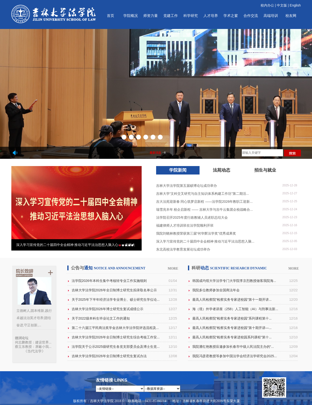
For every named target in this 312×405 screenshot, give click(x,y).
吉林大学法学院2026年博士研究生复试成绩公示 (107, 309)
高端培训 (270, 16)
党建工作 (170, 16)
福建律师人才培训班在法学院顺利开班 (185, 225)
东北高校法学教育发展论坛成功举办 (183, 249)
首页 (110, 16)
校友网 (290, 16)
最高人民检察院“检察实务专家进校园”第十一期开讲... (232, 299)
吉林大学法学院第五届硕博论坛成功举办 (186, 186)
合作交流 (250, 16)
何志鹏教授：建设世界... (33, 342)
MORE (173, 268)
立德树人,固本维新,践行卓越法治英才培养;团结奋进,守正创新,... (34, 318)
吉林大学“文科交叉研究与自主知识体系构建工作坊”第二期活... (202, 194)
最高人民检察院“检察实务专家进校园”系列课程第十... (232, 318)
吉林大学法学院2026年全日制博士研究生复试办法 (109, 356)
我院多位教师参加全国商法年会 (216, 290)
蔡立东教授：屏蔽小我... (33, 347)
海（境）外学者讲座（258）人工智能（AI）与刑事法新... (235, 309)
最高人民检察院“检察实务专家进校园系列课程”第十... (232, 337)
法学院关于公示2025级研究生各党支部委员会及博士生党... (116, 347)
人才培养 (210, 16)
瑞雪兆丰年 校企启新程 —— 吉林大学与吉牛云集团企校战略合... (204, 209)
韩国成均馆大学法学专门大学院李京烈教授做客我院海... (234, 281)
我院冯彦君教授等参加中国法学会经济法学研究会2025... (234, 356)
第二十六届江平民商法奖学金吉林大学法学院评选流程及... (115, 328)
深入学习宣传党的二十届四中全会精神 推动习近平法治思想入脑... (205, 241)
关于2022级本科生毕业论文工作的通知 (101, 318)
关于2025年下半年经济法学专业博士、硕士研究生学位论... (116, 299)
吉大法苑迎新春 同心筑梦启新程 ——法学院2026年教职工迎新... (204, 201)
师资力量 (150, 16)
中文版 (282, 5)
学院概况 (130, 16)
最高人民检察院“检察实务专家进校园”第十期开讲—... (232, 328)
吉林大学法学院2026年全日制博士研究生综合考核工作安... (116, 337)
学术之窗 (230, 16)
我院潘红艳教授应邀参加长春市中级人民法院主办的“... (233, 347)
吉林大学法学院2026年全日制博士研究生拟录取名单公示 (114, 290)
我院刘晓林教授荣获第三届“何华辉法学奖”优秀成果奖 (196, 233)
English (295, 5)
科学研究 (190, 16)
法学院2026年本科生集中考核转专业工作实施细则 (109, 281)
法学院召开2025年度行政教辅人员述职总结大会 (192, 217)
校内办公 (267, 5)
